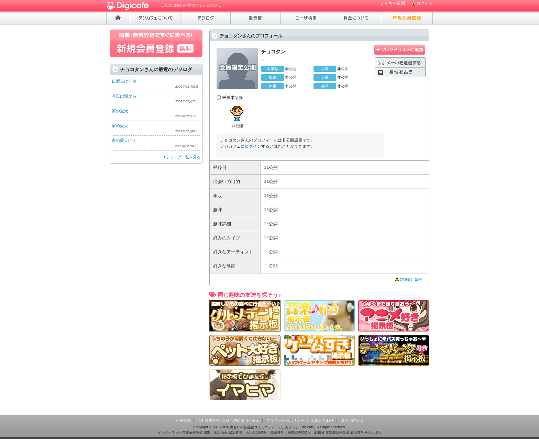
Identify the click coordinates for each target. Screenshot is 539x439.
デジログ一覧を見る (183, 157)
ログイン (424, 3)
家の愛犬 (120, 111)
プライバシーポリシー (285, 420)
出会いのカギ (352, 420)
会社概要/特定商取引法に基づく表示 (228, 420)
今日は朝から (124, 96)
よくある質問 (392, 3)
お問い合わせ (322, 420)
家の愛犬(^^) (123, 140)
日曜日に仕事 (124, 81)
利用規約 (183, 420)
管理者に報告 (410, 280)
